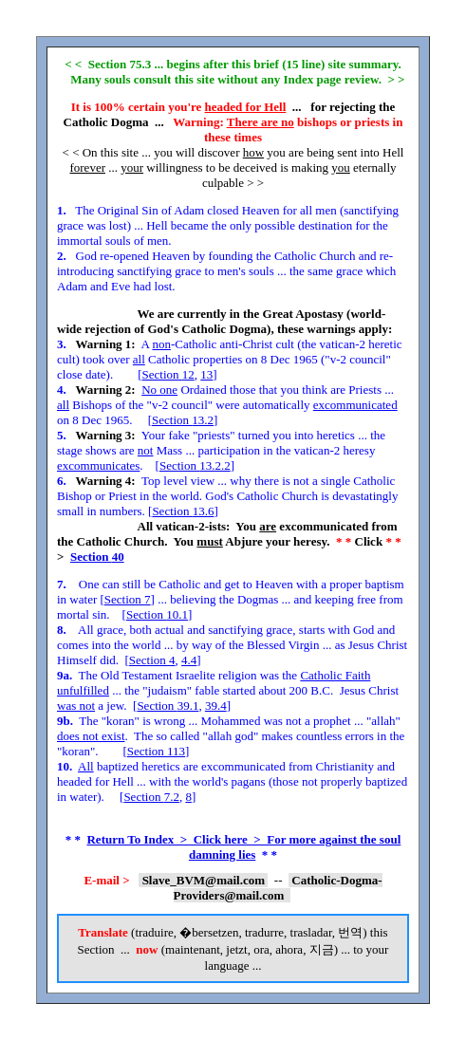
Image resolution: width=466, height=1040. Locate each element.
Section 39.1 (167, 705)
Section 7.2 (151, 796)
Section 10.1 (157, 614)
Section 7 (127, 599)
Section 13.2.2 (195, 465)
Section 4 (152, 660)
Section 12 (168, 374)
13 (206, 374)
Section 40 (97, 556)
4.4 (188, 660)
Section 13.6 (183, 511)
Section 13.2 (183, 420)
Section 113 (156, 751)
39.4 (216, 705)
